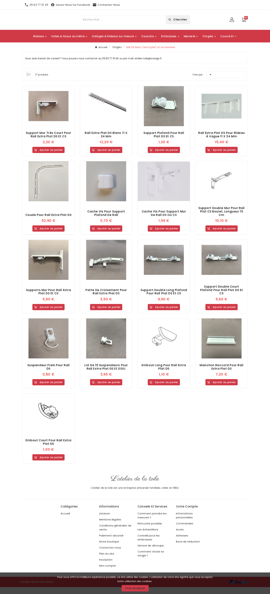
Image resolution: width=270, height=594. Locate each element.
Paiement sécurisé (111, 542)
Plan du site (106, 560)
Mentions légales (110, 526)
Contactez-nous (110, 554)
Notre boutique (109, 548)
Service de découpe (151, 552)
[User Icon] (233, 19)
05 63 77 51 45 (39, 5)
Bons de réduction (188, 548)
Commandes (184, 530)
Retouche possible (150, 530)
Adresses (182, 542)
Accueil (65, 520)
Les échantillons (148, 536)
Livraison (104, 520)
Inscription (106, 566)
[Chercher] (123, 19)
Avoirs (180, 536)
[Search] (178, 19)
